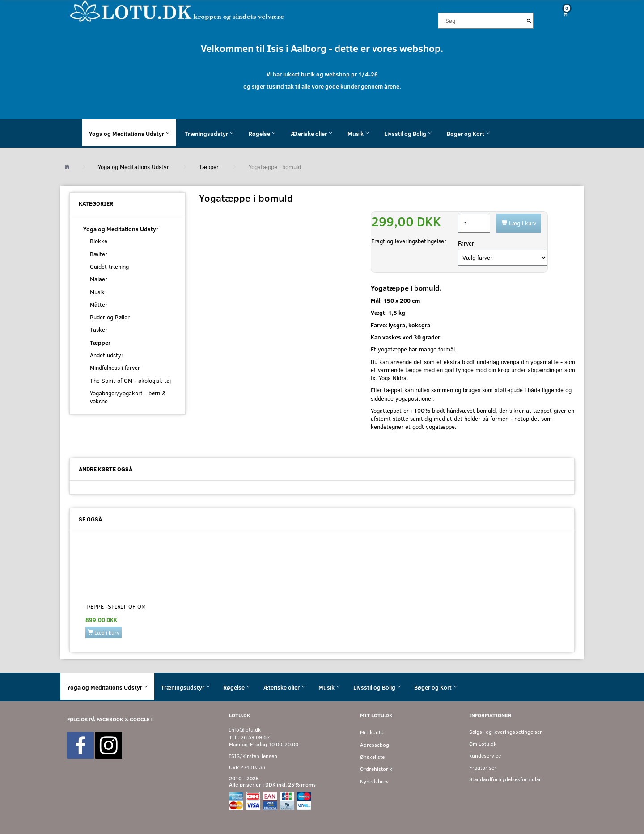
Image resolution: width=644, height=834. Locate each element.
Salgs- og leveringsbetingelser (505, 731)
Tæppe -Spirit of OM (115, 606)
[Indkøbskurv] (562, 13)
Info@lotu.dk (245, 729)
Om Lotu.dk (482, 744)
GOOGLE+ (141, 719)
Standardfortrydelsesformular (505, 779)
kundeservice (485, 755)
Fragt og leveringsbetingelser (408, 241)
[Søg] (529, 21)
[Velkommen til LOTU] (177, 10)
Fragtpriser (482, 767)
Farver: (467, 243)
